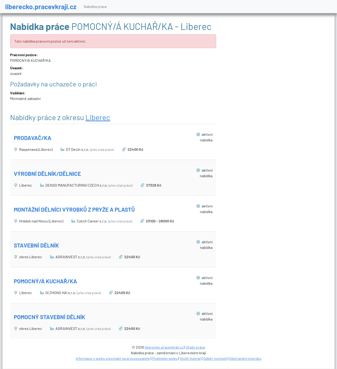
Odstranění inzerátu (245, 358)
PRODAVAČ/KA (32, 137)
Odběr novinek (215, 358)
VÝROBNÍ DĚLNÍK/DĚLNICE (47, 173)
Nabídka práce (95, 6)
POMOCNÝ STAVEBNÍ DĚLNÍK (49, 317)
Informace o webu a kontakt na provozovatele (113, 358)
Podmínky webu (165, 358)
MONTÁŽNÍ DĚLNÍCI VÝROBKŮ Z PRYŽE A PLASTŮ (74, 209)
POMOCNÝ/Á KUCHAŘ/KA (45, 281)
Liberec (97, 117)
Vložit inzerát (190, 358)
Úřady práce (195, 347)
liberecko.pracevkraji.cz (40, 6)
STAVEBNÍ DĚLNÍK (36, 245)
